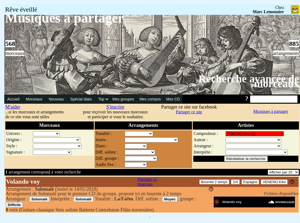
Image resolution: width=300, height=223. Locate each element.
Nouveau (57, 99)
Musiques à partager (270, 111)
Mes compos (150, 99)
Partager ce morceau (147, 181)
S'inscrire (115, 107)
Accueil (13, 99)
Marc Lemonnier (268, 11)
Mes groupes (123, 99)
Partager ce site (189, 112)
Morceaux (34, 99)
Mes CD (173, 99)
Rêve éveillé (21, 9)
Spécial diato (81, 99)
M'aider (12, 107)
